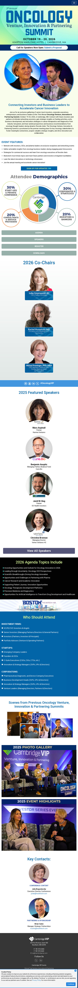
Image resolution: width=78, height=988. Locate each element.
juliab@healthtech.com (39, 894)
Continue (70, 984)
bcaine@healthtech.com (39, 929)
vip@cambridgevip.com (39, 953)
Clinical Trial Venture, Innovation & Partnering (39, 968)
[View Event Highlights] (39, 826)
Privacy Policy (36, 980)
